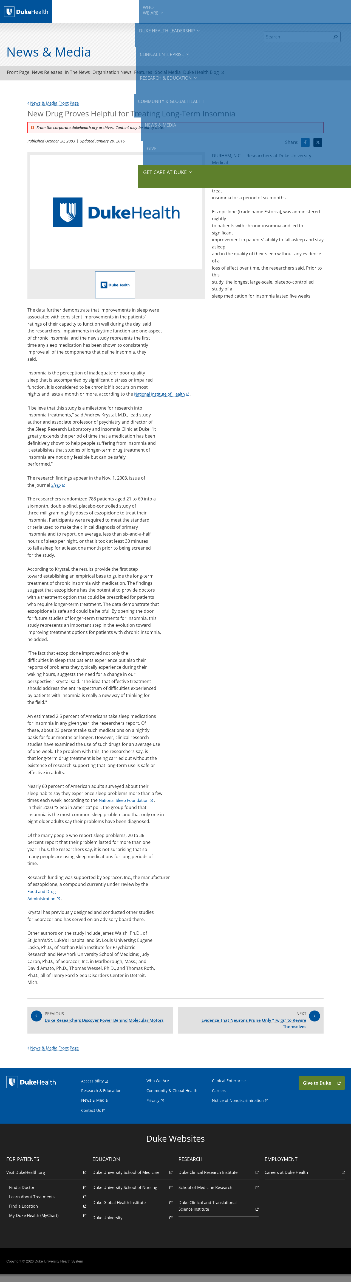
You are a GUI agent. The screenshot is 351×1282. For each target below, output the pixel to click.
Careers (219, 1098)
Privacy (152, 1108)
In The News (91, 73)
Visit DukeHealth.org (47, 1179)
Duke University (133, 1225)
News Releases (55, 73)
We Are (77, 11)
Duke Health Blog (240, 73)
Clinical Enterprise (151, 11)
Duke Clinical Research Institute (218, 1179)
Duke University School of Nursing (133, 1194)
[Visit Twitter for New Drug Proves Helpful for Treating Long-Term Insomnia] (317, 144)
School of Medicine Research (218, 1194)
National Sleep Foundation (126, 802)
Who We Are (157, 1088)
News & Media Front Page (55, 105)
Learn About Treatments (49, 1204)
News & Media (279, 11)
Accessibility (92, 1088)
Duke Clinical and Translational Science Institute (218, 1213)
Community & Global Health (240, 11)
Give (302, 8)
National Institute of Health (162, 396)
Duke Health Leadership (109, 11)
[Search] (297, 37)
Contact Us (91, 1118)
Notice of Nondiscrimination (238, 1108)
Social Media (199, 73)
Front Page (21, 73)
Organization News (131, 73)
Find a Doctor (49, 1194)
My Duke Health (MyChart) (49, 1222)
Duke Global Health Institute (133, 1210)
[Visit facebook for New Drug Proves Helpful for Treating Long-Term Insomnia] (305, 144)
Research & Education (194, 11)
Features (169, 73)
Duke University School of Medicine (133, 1179)
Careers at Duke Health (303, 1179)
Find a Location (49, 1213)
